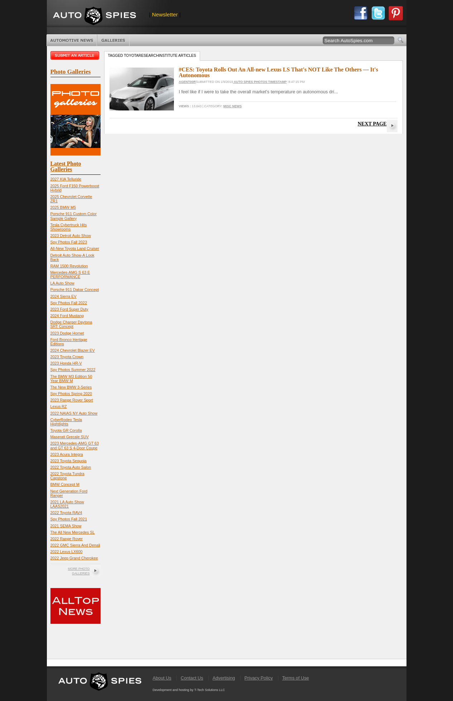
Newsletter (165, 14)
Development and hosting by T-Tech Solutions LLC (189, 690)
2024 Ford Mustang (67, 316)
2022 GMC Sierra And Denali (75, 545)
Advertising (224, 678)
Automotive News (72, 40)
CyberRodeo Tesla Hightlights (66, 422)
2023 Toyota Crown (67, 357)
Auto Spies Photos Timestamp (260, 82)
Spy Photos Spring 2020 (71, 393)
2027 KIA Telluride (66, 179)
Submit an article (75, 55)
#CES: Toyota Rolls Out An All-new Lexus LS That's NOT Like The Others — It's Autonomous (278, 72)
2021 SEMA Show (66, 526)
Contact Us (192, 678)
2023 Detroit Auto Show (70, 235)
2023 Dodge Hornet (67, 333)
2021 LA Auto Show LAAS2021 (67, 504)
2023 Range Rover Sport (71, 400)
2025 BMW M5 (63, 207)
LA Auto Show (62, 283)
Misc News (232, 106)
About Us (162, 678)
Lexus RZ (58, 406)
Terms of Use (295, 678)
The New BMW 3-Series (71, 387)
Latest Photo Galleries (65, 166)
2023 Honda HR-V (66, 363)
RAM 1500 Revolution (69, 266)
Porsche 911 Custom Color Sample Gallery (73, 216)
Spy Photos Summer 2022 (73, 369)
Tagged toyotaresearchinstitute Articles (152, 56)
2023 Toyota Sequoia (68, 461)
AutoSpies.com (94, 16)
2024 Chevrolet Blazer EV (72, 350)
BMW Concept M (65, 484)
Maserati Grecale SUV (69, 437)
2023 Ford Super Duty (69, 309)
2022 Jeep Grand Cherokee (74, 558)
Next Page (372, 124)
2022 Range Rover (66, 539)
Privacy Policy (258, 678)
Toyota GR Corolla (66, 430)
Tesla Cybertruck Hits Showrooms (68, 227)
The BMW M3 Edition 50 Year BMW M (71, 378)
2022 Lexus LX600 (66, 551)
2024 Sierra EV (63, 296)
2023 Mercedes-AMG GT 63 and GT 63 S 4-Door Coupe (74, 445)
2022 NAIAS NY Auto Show (74, 413)
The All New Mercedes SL (72, 532)
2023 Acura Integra (66, 454)
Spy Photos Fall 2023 (68, 242)
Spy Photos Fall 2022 (68, 303)
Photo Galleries (113, 40)
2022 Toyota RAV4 (66, 512)
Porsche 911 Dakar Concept (74, 289)
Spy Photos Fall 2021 (68, 519)
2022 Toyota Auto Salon (70, 467)
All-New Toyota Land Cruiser (74, 248)
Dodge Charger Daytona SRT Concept (71, 324)
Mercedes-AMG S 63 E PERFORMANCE (70, 274)
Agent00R (187, 82)
